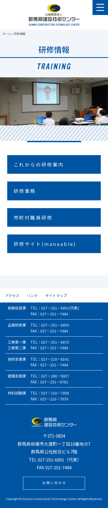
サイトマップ (56, 295)
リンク (32, 295)
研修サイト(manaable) (45, 243)
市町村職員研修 (33, 217)
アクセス (12, 295)
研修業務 (25, 190)
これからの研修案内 (39, 164)
